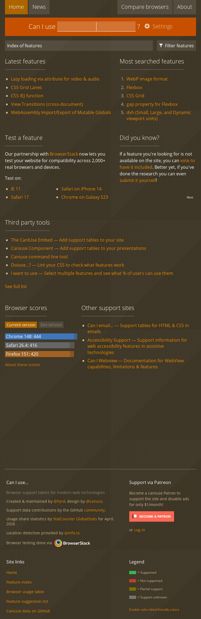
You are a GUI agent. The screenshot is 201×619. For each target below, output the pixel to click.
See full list (16, 286)
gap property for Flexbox (152, 104)
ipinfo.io (71, 532)
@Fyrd (59, 501)
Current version (21, 324)
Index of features (24, 46)
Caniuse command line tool (39, 257)
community (94, 510)
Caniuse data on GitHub (28, 611)
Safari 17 (20, 197)
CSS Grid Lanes (26, 87)
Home (16, 6)
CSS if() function (27, 96)
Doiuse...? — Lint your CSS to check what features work (67, 265)
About (184, 6)
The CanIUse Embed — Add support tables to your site (67, 240)
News (39, 6)
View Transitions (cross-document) (47, 104)
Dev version (51, 324)
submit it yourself (138, 180)
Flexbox (134, 87)
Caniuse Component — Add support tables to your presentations (78, 248)
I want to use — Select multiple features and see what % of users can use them (92, 273)
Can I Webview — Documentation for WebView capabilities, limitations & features (135, 364)
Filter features (176, 46)
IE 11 (16, 189)
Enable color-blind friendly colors (154, 609)
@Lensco (94, 501)
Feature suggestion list (27, 601)
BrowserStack (64, 154)
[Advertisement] (103, 420)
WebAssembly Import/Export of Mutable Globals (61, 112)
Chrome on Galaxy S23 (84, 197)
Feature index (19, 582)
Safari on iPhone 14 (81, 189)
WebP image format (147, 79)
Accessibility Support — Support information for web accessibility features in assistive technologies (137, 346)
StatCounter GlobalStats (75, 518)
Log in (139, 529)
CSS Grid (135, 96)
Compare (145, 6)
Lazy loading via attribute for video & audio (55, 79)
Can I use (42, 26)
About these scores (22, 364)
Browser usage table (25, 591)
